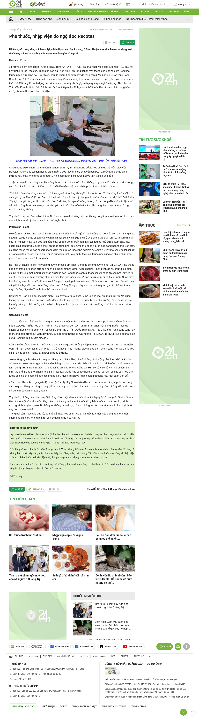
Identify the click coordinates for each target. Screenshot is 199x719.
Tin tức (32, 11)
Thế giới (159, 11)
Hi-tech (145, 11)
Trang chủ (14, 29)
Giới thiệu (48, 706)
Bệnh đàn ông (44, 18)
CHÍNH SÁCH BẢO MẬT (84, 706)
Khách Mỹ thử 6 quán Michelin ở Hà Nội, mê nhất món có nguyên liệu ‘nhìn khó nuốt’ (176, 290)
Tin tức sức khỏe (111, 18)
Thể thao (174, 11)
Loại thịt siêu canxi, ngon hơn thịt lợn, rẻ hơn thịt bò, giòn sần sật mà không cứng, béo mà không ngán (176, 237)
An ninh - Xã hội (65, 656)
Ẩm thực (147, 225)
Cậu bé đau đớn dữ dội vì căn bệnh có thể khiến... (113, 536)
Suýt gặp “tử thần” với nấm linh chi (71, 577)
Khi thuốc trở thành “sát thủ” (26, 535)
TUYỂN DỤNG (138, 706)
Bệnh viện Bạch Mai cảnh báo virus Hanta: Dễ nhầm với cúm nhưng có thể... (113, 579)
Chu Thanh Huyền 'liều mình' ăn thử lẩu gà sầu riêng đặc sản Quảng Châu (175, 255)
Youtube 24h (133, 646)
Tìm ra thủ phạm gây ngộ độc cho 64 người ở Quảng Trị (27, 577)
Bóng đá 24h (84, 646)
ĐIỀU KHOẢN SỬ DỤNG (114, 706)
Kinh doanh (63, 11)
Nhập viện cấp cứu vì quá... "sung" (69, 536)
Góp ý (63, 706)
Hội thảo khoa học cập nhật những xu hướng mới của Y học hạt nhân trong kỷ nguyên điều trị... (175, 153)
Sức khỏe (130, 11)
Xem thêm (181, 225)
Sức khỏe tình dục (135, 18)
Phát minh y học (158, 18)
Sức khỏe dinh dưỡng (86, 18)
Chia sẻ (130, 42)
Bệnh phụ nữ (63, 18)
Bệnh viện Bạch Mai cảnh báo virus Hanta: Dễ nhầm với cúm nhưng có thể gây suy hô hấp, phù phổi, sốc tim (112, 625)
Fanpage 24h (59, 646)
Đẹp (113, 656)
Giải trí (78, 11)
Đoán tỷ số (113, 4)
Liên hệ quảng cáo (23, 706)
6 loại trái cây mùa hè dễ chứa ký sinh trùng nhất (176, 269)
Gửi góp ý (36, 489)
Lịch (131, 4)
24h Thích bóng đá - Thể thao (103, 11)
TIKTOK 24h (108, 646)
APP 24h (18, 646)
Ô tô (186, 11)
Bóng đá (46, 11)
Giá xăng (95, 4)
